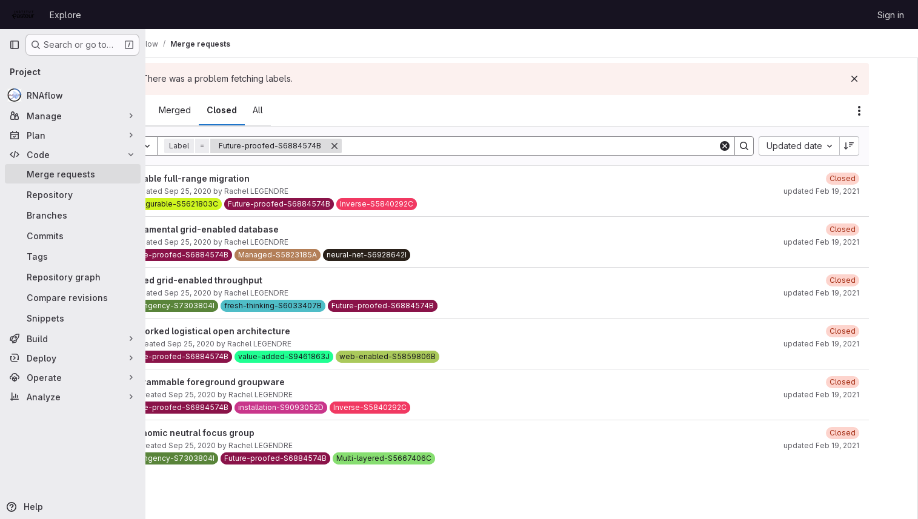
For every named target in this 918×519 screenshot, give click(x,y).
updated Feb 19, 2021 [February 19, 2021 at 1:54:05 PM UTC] (856, 191)
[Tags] (73, 256)
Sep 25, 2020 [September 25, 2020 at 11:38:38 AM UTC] (239, 445)
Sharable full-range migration (233, 178)
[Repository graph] (73, 276)
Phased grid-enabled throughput (240, 280)
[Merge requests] (73, 173)
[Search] (570, 146)
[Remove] (381, 146)
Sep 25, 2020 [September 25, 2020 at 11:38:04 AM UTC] (238, 343)
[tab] (179, 110)
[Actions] (893, 111)
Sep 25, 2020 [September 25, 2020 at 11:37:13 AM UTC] (235, 241)
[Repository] (73, 194)
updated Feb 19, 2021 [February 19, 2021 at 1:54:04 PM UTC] (856, 241)
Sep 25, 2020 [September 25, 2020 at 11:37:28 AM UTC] (235, 191)
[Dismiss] (889, 78)
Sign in (890, 15)
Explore (65, 15)
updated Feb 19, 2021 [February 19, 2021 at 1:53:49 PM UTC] (856, 394)
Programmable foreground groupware (251, 382)
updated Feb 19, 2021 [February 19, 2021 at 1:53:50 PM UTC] (856, 343)
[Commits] (73, 235)
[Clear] (759, 146)
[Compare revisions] (73, 297)
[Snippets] (73, 318)
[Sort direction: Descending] (884, 146)
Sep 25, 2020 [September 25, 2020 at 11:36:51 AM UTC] (235, 292)
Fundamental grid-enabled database (248, 229)
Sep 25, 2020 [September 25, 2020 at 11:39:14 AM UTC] (239, 394)
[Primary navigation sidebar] (14, 45)
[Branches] (73, 215)
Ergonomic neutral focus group (236, 433)
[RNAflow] (73, 95)
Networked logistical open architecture (254, 331)
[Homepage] (23, 14)
